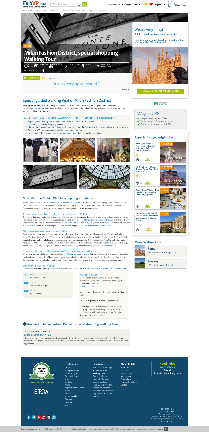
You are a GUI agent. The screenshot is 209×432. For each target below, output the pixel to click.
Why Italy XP (148, 114)
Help (136, 4)
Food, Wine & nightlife (102, 385)
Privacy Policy (126, 379)
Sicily (67, 405)
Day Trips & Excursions (102, 393)
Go (84, 4)
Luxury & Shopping (101, 379)
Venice (68, 393)
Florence (68, 402)
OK (166, 429)
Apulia (67, 385)
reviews (51, 78)
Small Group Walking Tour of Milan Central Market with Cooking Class (147, 192)
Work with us (126, 376)
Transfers (96, 396)
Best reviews (32, 78)
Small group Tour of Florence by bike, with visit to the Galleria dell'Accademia (145, 147)
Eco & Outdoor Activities (103, 391)
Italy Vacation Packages (103, 368)
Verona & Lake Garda (74, 396)
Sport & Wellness (100, 382)
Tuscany (68, 399)
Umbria (68, 368)
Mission (124, 370)
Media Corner (126, 373)
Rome (67, 391)
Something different (101, 388)
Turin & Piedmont (72, 376)
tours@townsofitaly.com (167, 373)
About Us (125, 368)
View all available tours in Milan (160, 91)
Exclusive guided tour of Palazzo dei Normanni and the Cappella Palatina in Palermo (147, 217)
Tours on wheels (100, 376)
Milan (67, 379)
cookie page (158, 429)
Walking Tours (99, 373)
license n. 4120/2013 (159, 416)
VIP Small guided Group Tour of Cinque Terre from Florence (147, 169)
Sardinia (68, 382)
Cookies (124, 385)
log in (128, 4)
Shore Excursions (100, 370)
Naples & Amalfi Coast (74, 388)
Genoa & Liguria (71, 373)
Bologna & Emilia (72, 370)
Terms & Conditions (129, 382)
